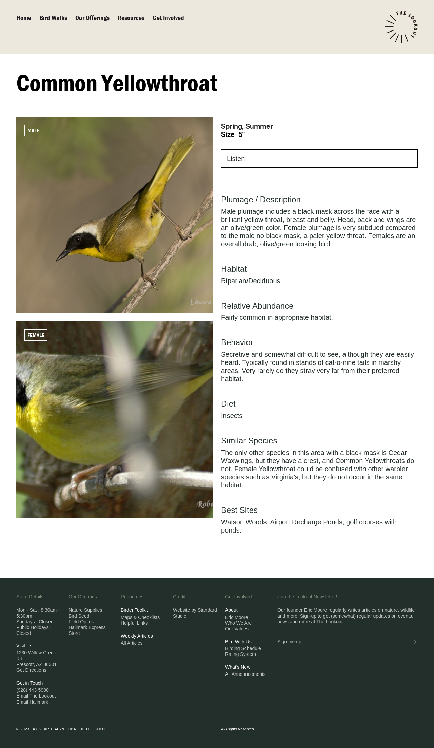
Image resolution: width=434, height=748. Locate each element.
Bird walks (53, 17)
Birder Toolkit (134, 610)
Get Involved (168, 17)
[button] (319, 158)
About (231, 610)
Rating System (240, 654)
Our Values (237, 628)
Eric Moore (236, 617)
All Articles (132, 643)
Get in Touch (29, 683)
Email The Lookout (36, 696)
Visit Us (24, 645)
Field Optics (81, 621)
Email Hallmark (32, 702)
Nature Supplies (85, 610)
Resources (131, 17)
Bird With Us (238, 641)
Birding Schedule (243, 648)
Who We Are (238, 623)
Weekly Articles (137, 636)
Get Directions (31, 670)
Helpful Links (134, 623)
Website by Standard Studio (195, 613)
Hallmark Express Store (87, 630)
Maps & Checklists (140, 617)
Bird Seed (78, 616)
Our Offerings (92, 17)
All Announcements (245, 674)
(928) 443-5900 (32, 690)
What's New (237, 667)
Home (23, 17)
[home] (401, 27)
